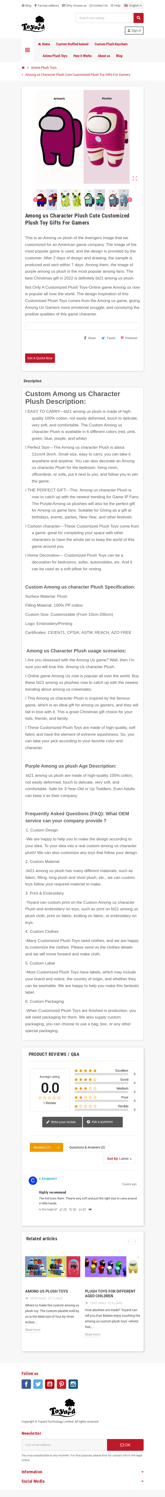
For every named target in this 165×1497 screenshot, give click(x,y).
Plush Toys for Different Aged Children (110, 1293)
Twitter (38, 1384)
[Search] (109, 18)
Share (90, 338)
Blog (26, 5)
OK (125, 1445)
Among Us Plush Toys (46, 1291)
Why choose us (74, 5)
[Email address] (64, 1445)
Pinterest (129, 338)
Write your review (61, 1122)
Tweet (108, 338)
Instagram (73, 1384)
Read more (32, 1330)
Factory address (46, 5)
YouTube (49, 1384)
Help (115, 5)
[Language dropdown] (133, 5)
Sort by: (113, 1158)
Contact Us (98, 5)
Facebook (26, 1384)
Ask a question (100, 1122)
